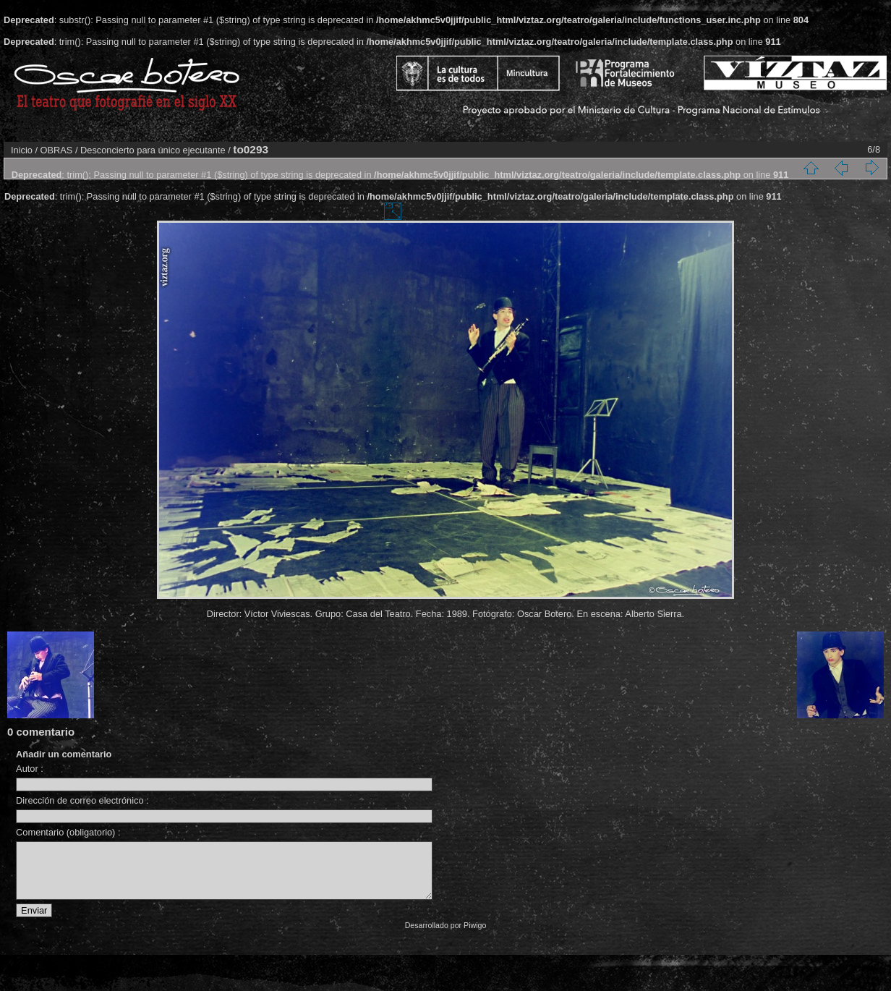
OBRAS (56, 150)
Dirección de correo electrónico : (82, 800)
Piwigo (475, 936)
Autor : (29, 768)
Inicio (22, 150)
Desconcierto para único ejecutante (153, 150)
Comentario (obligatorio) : (68, 832)
